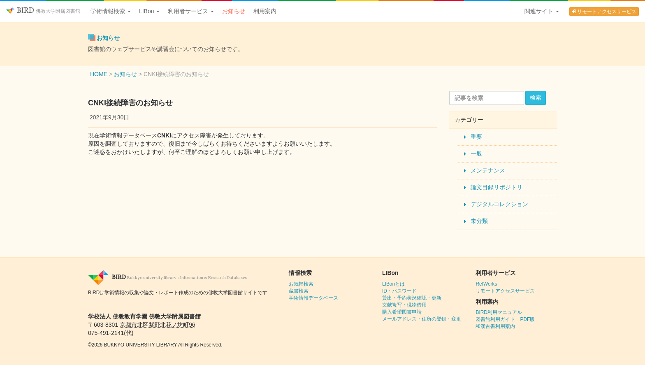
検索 (535, 97)
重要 (476, 136)
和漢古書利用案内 (495, 326)
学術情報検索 (110, 11)
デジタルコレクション (499, 204)
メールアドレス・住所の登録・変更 (421, 319)
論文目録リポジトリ (496, 187)
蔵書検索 (299, 291)
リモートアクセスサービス (604, 11)
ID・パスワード (399, 291)
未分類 (479, 221)
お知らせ (233, 11)
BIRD (43, 11)
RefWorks (486, 284)
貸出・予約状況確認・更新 (411, 298)
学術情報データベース (313, 298)
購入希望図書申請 (402, 312)
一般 (476, 153)
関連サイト (541, 11)
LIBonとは (393, 284)
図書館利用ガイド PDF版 (505, 319)
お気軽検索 (301, 284)
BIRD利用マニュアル (499, 312)
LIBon (149, 11)
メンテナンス (488, 170)
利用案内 (264, 11)
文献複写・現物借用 (404, 305)
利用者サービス (191, 11)
